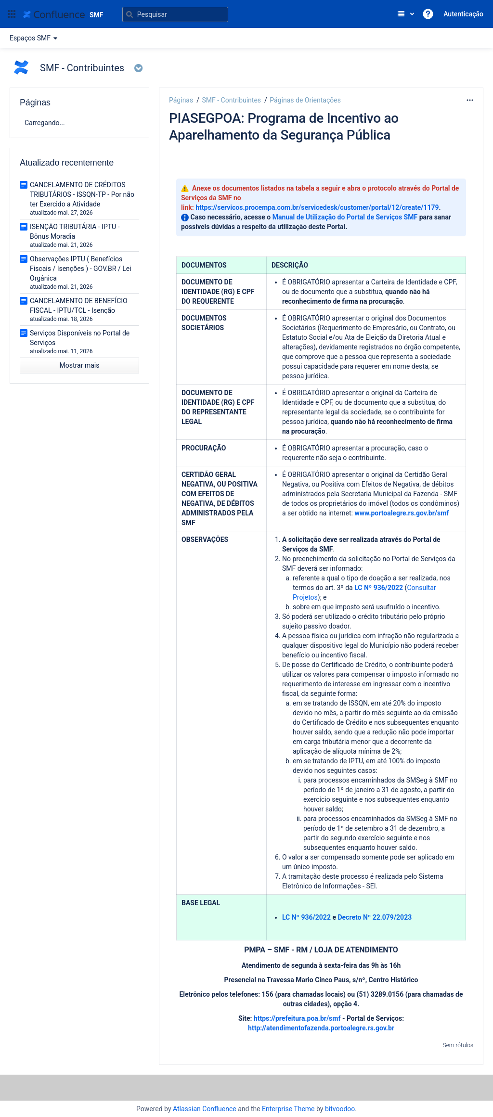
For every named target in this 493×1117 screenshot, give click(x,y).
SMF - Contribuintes (231, 100)
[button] (11, 14)
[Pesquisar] (175, 14)
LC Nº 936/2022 (378, 587)
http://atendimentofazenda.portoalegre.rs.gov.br (321, 1028)
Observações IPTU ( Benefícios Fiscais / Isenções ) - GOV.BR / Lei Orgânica (80, 268)
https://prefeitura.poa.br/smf (297, 1018)
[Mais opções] (470, 100)
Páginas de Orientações (305, 100)
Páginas (181, 100)
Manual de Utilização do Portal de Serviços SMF (344, 217)
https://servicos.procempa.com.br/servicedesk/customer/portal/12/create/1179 (317, 207)
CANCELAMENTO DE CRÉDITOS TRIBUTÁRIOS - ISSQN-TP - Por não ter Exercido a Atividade (82, 194)
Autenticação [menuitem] (463, 14)
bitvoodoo (340, 1109)
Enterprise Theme (288, 1109)
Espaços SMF (35, 38)
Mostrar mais (80, 365)
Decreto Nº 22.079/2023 (374, 917)
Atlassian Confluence (204, 1109)
